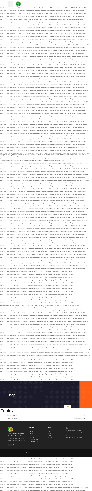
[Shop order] (79, 418)
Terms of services (34, 441)
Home (67, 406)
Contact (32, 437)
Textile (49, 435)
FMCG (49, 433)
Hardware (50, 437)
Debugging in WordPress (49, 154)
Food (49, 431)
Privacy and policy (34, 439)
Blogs (31, 435)
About (31, 433)
